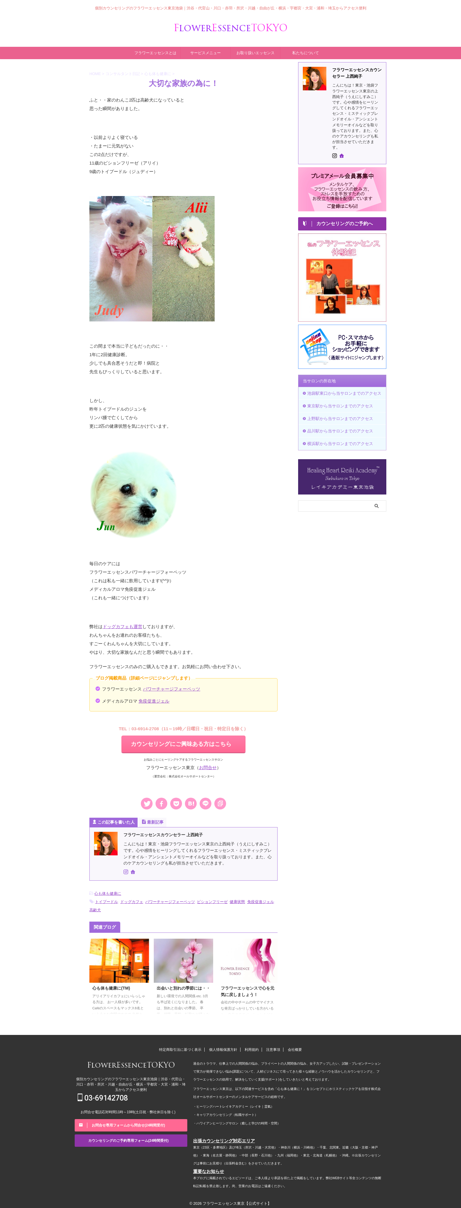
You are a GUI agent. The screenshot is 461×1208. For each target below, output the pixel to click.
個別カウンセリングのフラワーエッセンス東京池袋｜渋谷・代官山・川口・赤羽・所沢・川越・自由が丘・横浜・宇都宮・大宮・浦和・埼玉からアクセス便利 (131, 1081)
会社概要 (295, 1047)
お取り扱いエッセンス (255, 52)
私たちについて (305, 52)
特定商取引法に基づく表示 (180, 1047)
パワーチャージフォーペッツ (171, 688)
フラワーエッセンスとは (155, 52)
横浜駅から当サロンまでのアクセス (337, 440)
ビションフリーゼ (212, 899)
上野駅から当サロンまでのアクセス (337, 416)
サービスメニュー (205, 52)
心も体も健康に (107, 892)
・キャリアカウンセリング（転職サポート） (225, 1111)
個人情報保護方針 (223, 1047)
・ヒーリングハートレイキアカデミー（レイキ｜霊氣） (233, 1103)
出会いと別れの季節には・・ (183, 985)
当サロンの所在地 (318, 380)
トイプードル (106, 899)
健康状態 (237, 899)
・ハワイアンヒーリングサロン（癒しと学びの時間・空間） (236, 1119)
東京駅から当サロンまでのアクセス (337, 404)
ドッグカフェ (131, 899)
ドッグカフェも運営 (122, 625)
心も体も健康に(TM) (111, 985)
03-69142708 (103, 1095)
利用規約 (252, 1047)
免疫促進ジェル (153, 699)
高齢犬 (95, 907)
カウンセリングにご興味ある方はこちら (181, 743)
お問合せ (208, 766)
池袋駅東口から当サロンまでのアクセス (341, 392)
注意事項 (273, 1047)
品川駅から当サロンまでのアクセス (337, 428)
